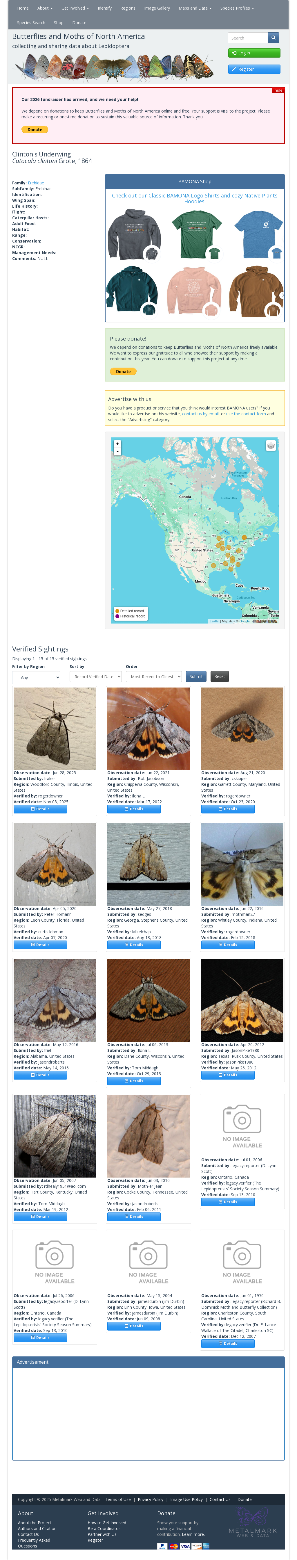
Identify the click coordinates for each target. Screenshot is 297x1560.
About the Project (34, 1522)
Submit (196, 676)
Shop (59, 22)
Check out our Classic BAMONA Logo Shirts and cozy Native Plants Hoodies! (195, 198)
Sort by (77, 666)
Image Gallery (157, 8)
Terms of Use (118, 1499)
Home (23, 8)
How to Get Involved (107, 1522)
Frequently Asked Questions (34, 1543)
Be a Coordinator (104, 1528)
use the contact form (246, 413)
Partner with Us (102, 1534)
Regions (127, 8)
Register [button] (243, 69)
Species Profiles (237, 8)
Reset (219, 676)
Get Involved (75, 8)
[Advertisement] (148, 1413)
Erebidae (36, 183)
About (45, 8)
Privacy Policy (150, 1499)
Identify (105, 8)
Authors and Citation (37, 1528)
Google (244, 621)
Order (132, 666)
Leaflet (214, 621)
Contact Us (220, 1499)
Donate (79, 22)
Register (95, 1540)
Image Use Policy (186, 1499)
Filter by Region (28, 666)
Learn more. (193, 1534)
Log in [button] (241, 53)
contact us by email (200, 413)
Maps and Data (195, 8)
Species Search (31, 22)
